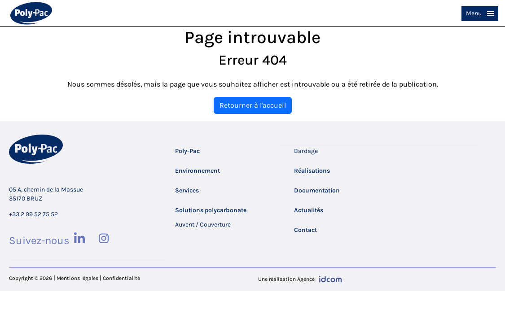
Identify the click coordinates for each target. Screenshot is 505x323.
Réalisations (312, 171)
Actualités (308, 210)
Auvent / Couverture (203, 224)
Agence (306, 279)
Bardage (306, 151)
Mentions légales (77, 278)
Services (187, 190)
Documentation (317, 190)
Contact (305, 230)
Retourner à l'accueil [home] (253, 105)
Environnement (197, 171)
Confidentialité (121, 278)
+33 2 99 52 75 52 (33, 214)
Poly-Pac (187, 151)
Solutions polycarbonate (210, 210)
